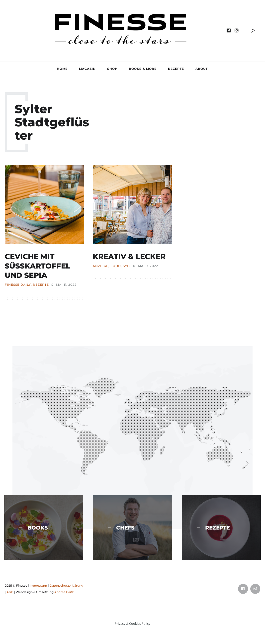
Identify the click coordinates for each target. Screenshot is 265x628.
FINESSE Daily (18, 284)
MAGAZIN (87, 69)
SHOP (112, 69)
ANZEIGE (100, 266)
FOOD (115, 266)
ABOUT (201, 69)
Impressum (38, 585)
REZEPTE (176, 69)
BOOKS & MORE (143, 69)
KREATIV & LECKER (129, 256)
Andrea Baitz (64, 592)
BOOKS (33, 528)
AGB (9, 592)
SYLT (127, 266)
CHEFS (121, 528)
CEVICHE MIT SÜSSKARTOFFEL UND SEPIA (37, 265)
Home (62, 69)
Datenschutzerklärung (66, 585)
